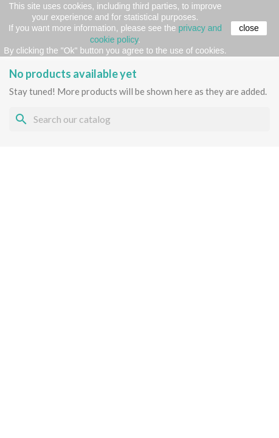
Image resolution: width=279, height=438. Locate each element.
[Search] (139, 119)
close (249, 28)
